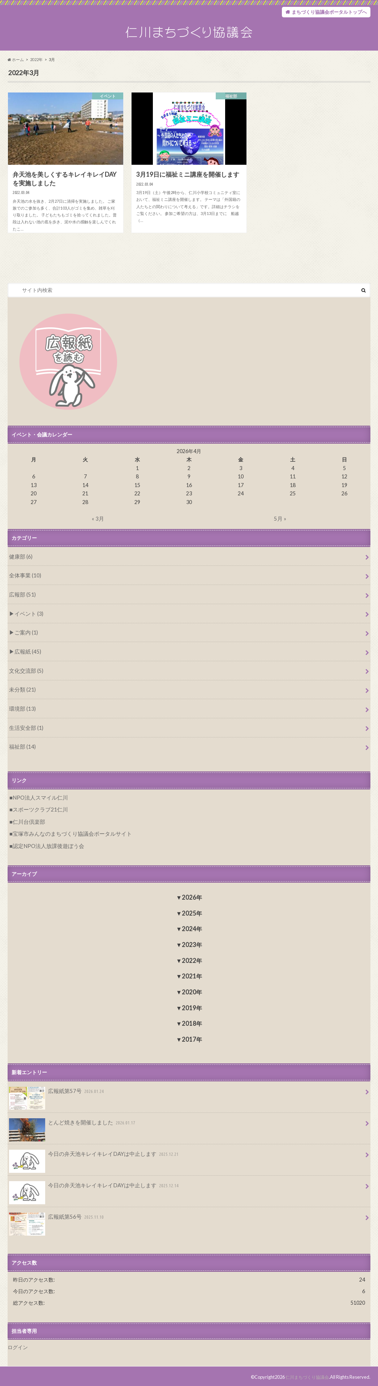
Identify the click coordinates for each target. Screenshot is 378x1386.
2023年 (192, 943)
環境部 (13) (21, 710)
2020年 (192, 991)
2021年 (192, 975)
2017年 (192, 1038)
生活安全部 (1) (25, 729)
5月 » (280, 524)
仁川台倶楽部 (28, 822)
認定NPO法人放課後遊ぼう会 (46, 845)
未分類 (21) (21, 692)
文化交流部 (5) (25, 674)
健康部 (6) (20, 562)
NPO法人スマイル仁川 (39, 798)
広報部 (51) (21, 599)
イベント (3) (27, 618)
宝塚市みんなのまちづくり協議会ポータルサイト (68, 833)
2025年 (192, 912)
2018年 (192, 1022)
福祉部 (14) (21, 748)
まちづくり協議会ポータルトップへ (326, 12)
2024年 (192, 928)
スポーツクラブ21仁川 (38, 810)
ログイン (18, 1345)
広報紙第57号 (55, 1092)
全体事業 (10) (24, 581)
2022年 (36, 65)
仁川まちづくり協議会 (305, 1375)
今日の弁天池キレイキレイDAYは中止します (91, 1154)
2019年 (192, 1007)
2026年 (192, 896)
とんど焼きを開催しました (70, 1123)
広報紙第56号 (55, 1217)
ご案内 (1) (25, 636)
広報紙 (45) (26, 655)
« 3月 (98, 524)
